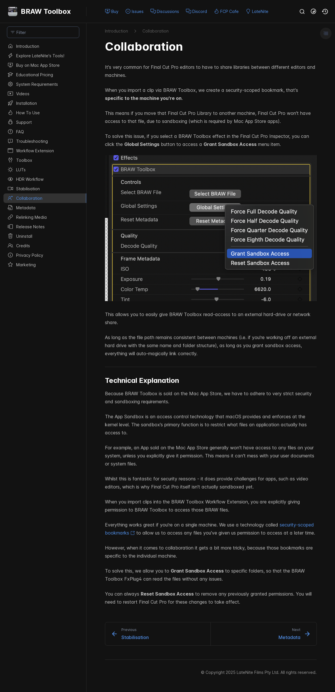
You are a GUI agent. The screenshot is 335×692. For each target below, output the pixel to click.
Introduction (116, 30)
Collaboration (155, 30)
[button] (313, 11)
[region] (43, 366)
